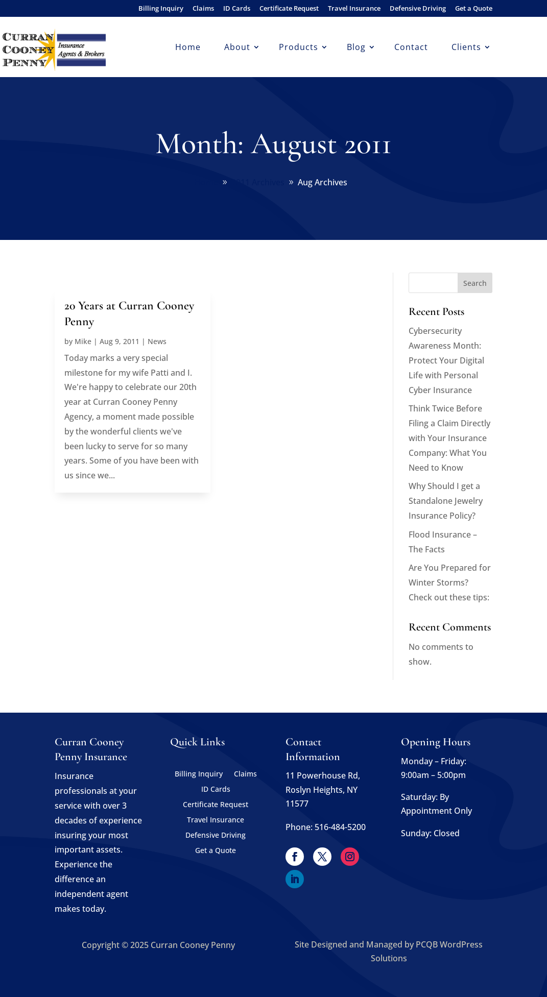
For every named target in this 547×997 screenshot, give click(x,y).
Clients (466, 48)
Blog (356, 48)
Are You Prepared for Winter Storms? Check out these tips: (450, 582)
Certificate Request (289, 9)
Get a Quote (473, 9)
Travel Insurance (354, 9)
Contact (411, 48)
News (157, 341)
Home (188, 48)
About (237, 48)
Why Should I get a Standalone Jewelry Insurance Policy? (446, 500)
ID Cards (236, 9)
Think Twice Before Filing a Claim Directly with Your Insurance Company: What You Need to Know (449, 438)
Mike (83, 341)
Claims (203, 9)
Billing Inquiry (160, 9)
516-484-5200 (340, 827)
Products (298, 48)
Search (475, 283)
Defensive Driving (418, 9)
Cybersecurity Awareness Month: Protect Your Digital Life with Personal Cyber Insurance (446, 360)
